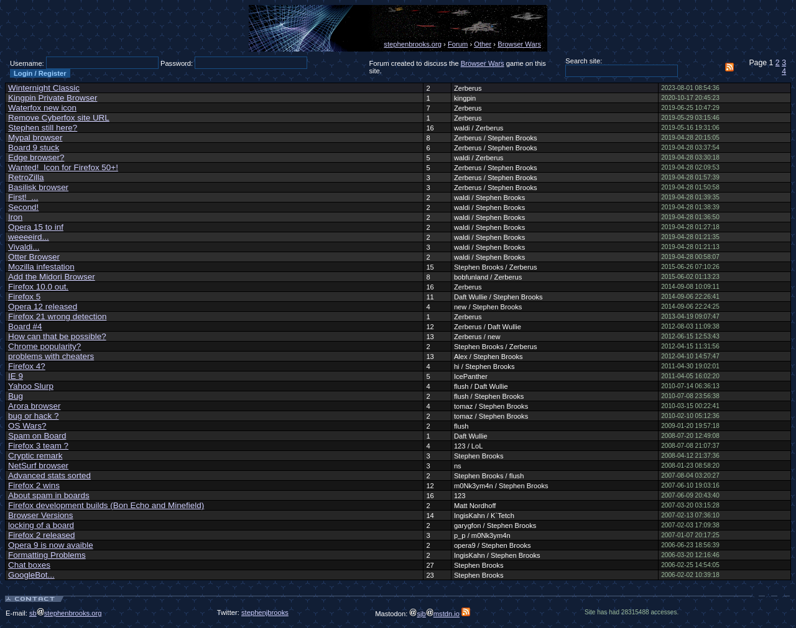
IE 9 (15, 376)
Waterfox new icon (42, 107)
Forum (458, 44)
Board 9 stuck (33, 147)
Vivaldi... (24, 247)
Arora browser (34, 406)
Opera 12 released (42, 306)
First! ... (23, 197)
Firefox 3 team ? (38, 445)
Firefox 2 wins (34, 485)
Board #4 (25, 326)
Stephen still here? (42, 127)
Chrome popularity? (44, 346)
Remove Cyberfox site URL (58, 117)
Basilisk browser (38, 187)
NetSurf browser (38, 465)
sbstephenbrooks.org (65, 613)
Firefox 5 (24, 296)
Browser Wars (519, 44)
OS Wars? (27, 425)
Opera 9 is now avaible (50, 545)
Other (482, 44)
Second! (23, 207)
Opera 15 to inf (35, 227)
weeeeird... (28, 237)
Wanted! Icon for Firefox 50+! (63, 167)
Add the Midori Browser (51, 276)
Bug (15, 396)
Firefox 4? (26, 366)
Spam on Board (37, 435)
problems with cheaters (51, 356)
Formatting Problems (47, 555)
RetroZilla (26, 177)
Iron (15, 217)
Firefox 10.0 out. (38, 286)
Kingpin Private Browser (52, 97)
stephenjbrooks (265, 612)
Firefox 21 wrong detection (57, 316)
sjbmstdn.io (434, 613)
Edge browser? (36, 157)
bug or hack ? (33, 416)
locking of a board (41, 525)
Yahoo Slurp (30, 386)
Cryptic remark (35, 455)
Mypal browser (35, 137)
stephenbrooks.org (413, 44)
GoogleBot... (31, 575)
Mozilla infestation (41, 266)
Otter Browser (34, 257)
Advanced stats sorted (49, 475)
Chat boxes (29, 565)
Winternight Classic (44, 88)
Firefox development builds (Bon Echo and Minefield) (106, 505)
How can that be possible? (57, 336)
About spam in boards (49, 495)
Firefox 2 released (41, 535)
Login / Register (40, 73)
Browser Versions (40, 515)
